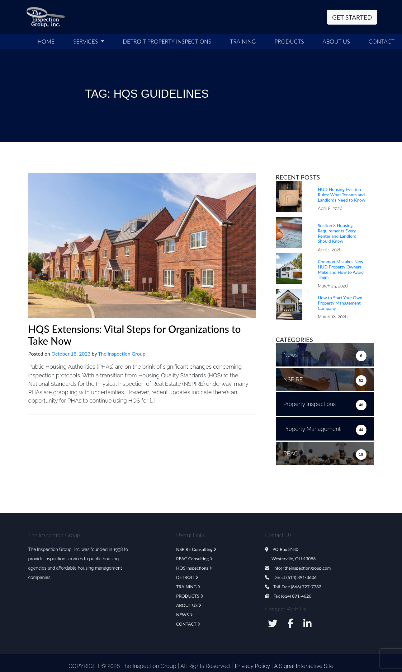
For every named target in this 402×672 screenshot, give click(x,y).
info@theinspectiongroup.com (298, 568)
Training (243, 41)
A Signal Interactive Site (303, 666)
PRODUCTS (187, 596)
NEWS (182, 614)
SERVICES (86, 41)
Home (46, 41)
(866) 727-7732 (306, 586)
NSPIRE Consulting (194, 549)
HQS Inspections (192, 568)
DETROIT (185, 577)
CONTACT (186, 624)
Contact (382, 41)
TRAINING (186, 586)
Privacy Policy (252, 666)
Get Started (352, 17)
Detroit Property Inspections (167, 41)
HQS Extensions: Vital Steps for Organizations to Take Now (134, 335)
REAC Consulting (192, 558)
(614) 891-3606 (301, 577)
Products (289, 41)
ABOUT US (336, 41)
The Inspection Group (121, 354)
